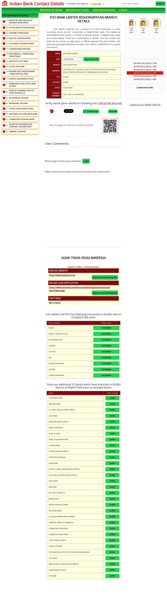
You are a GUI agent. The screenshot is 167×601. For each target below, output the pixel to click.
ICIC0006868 (106, 369)
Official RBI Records (110, 103)
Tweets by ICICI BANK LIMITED (145, 104)
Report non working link (105, 277)
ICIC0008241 (106, 351)
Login (123, 10)
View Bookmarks (104, 10)
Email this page (90, 111)
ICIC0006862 (106, 363)
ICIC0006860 (106, 357)
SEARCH (160, 3)
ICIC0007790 (106, 339)
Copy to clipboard (91, 59)
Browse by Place (77, 10)
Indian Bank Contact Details (36, 4)
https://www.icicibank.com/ (62, 275)
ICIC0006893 (106, 375)
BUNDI (112, 398)
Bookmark (113, 111)
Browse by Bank (51, 10)
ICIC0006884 (106, 345)
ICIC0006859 (106, 334)
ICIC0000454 (106, 328)
